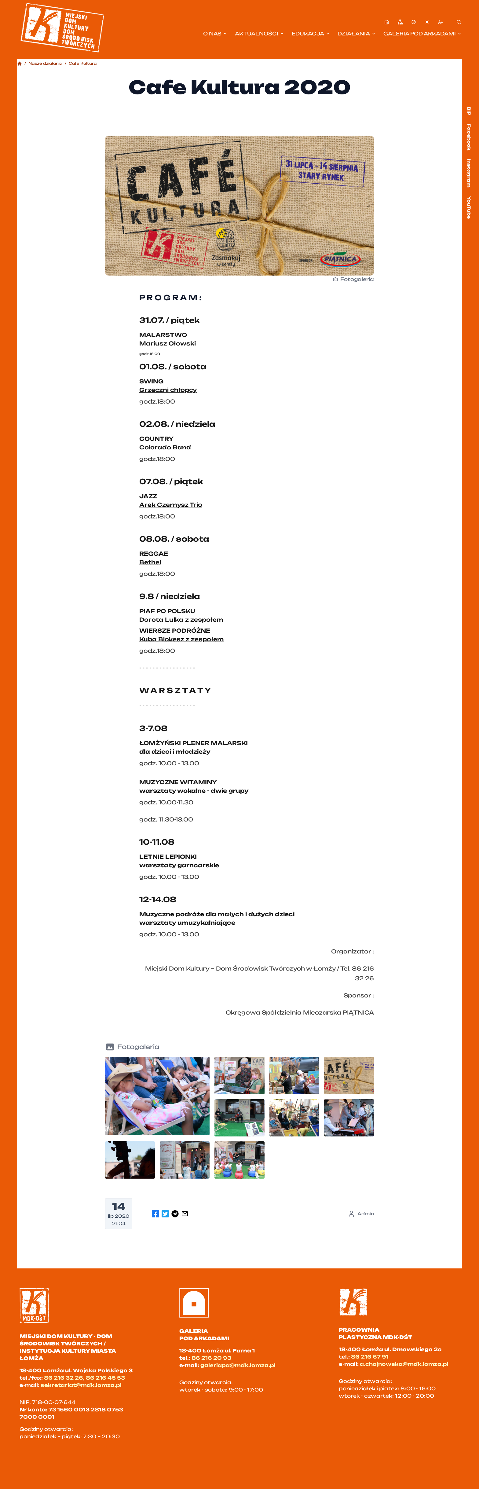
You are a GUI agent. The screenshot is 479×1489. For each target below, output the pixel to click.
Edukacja (311, 34)
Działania (357, 34)
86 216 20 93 (211, 1358)
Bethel (150, 562)
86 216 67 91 (370, 1357)
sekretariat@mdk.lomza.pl (81, 1385)
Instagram (469, 173)
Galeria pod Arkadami (422, 34)
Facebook (469, 137)
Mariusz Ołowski (167, 343)
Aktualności (259, 34)
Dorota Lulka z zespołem (181, 619)
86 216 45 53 (105, 1378)
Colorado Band (165, 447)
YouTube (469, 207)
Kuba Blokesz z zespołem (181, 639)
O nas (215, 34)
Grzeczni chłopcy (168, 389)
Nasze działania (45, 63)
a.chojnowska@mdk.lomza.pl (404, 1364)
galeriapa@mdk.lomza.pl (238, 1365)
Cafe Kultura (83, 63)
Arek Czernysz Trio (170, 504)
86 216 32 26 (63, 1378)
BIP (469, 111)
